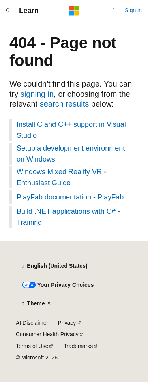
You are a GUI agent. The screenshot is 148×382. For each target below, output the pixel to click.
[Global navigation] (8, 11)
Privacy (67, 323)
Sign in (133, 10)
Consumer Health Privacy (47, 334)
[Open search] (114, 11)
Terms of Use (32, 346)
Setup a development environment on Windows (71, 153)
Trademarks (78, 346)
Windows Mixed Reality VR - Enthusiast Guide (61, 177)
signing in (37, 94)
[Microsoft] (74, 11)
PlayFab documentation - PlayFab (70, 197)
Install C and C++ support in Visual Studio (71, 129)
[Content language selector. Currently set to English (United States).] (54, 266)
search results (64, 104)
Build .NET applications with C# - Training (68, 216)
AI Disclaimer (32, 323)
